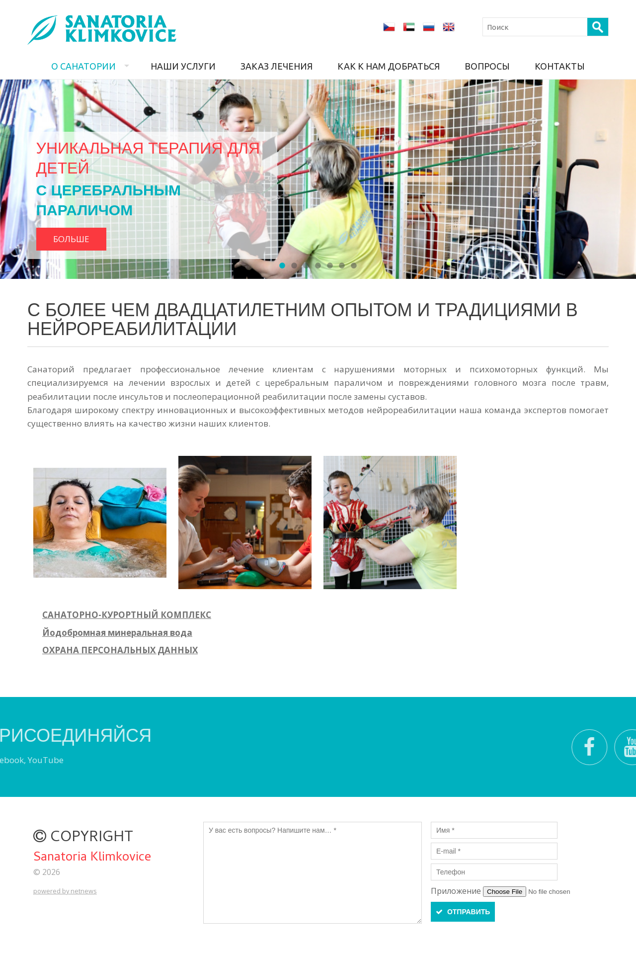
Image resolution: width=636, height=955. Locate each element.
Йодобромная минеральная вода (117, 632)
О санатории (83, 66)
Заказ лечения (276, 66)
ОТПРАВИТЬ (463, 912)
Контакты (560, 66)
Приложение (457, 890)
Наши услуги (183, 66)
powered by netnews (65, 890)
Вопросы (487, 66)
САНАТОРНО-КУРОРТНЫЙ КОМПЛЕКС (126, 614)
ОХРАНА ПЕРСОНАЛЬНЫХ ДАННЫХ (120, 650)
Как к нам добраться (388, 66)
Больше (71, 239)
